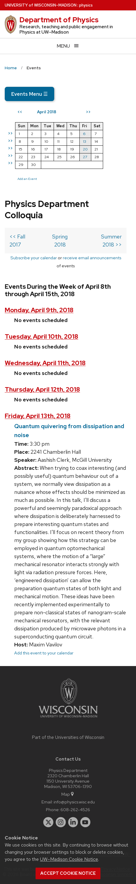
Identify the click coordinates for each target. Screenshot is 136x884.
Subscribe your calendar (33, 257)
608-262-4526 (75, 809)
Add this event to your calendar (43, 653)
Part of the (68, 737)
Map (68, 794)
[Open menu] (68, 46)
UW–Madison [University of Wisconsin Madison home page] (40, 5)
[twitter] (48, 822)
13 (84, 141)
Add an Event (27, 179)
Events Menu (29, 94)
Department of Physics (59, 19)
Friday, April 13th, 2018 (38, 416)
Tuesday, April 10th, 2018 (41, 336)
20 (85, 149)
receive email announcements (92, 257)
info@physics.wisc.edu (74, 802)
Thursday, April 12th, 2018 (42, 389)
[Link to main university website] (68, 718)
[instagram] (61, 822)
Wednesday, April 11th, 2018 (45, 363)
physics (86, 5)
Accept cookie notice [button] (68, 873)
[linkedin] (73, 822)
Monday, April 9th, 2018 (39, 310)
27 (85, 156)
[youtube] (85, 822)
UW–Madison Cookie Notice (69, 859)
